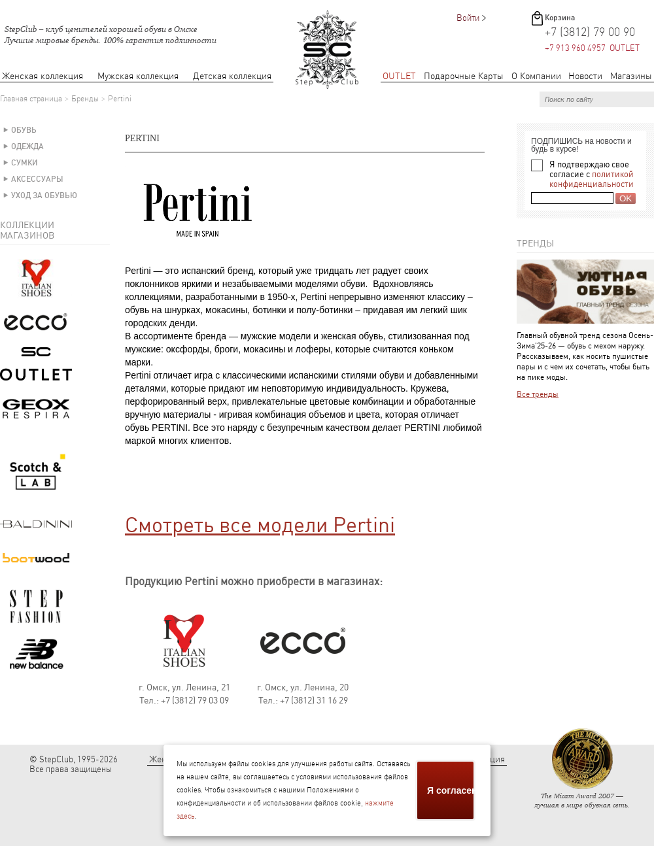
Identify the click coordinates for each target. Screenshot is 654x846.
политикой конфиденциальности (591, 179)
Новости (585, 76)
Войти (467, 18)
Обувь (24, 130)
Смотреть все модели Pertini (260, 525)
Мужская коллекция (138, 76)
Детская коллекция (232, 76)
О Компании (536, 76)
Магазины (631, 76)
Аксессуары (37, 179)
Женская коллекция (42, 76)
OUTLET (399, 76)
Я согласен (451, 790)
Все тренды (538, 394)
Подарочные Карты (464, 76)
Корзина (560, 17)
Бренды (85, 98)
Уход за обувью (44, 195)
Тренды (535, 243)
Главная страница (31, 98)
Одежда (27, 146)
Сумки (24, 162)
